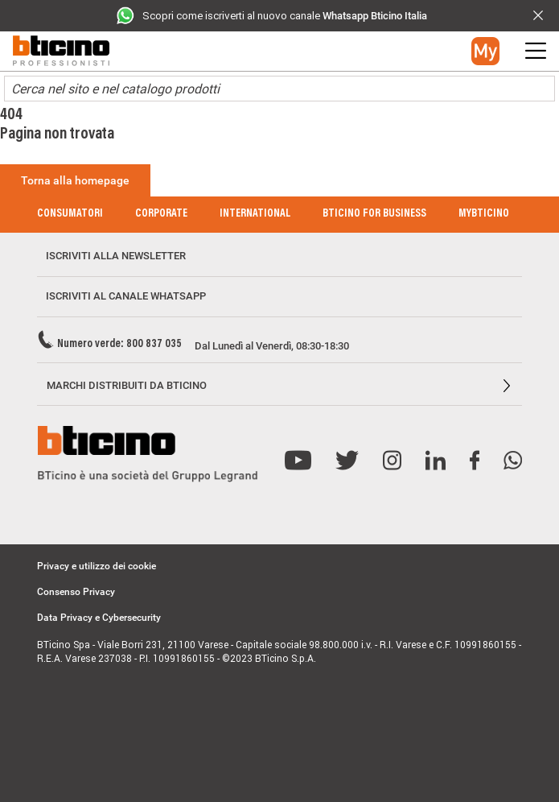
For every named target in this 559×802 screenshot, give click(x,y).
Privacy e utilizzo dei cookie (96, 566)
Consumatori (70, 214)
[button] (485, 51)
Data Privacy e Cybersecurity (99, 617)
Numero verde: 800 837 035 (119, 344)
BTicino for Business (374, 214)
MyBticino (483, 214)
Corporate (161, 214)
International (255, 214)
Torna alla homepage (75, 180)
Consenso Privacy (76, 591)
